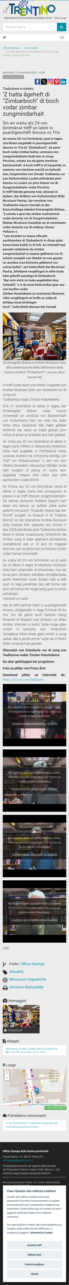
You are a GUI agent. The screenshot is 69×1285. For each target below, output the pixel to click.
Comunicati (30, 47)
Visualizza (13, 1030)
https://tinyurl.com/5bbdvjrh (23, 680)
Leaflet (33, 1104)
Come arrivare (55, 1108)
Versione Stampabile (26, 987)
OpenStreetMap (47, 1104)
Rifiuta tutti (34, 1254)
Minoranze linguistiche (27, 979)
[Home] (4, 37)
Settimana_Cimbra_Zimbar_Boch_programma (32, 1048)
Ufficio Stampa (11, 47)
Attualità (16, 971)
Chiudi (34, 1273)
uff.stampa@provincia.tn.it (18, 1160)
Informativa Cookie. (41, 1232)
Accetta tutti (34, 1245)
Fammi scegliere (34, 1264)
